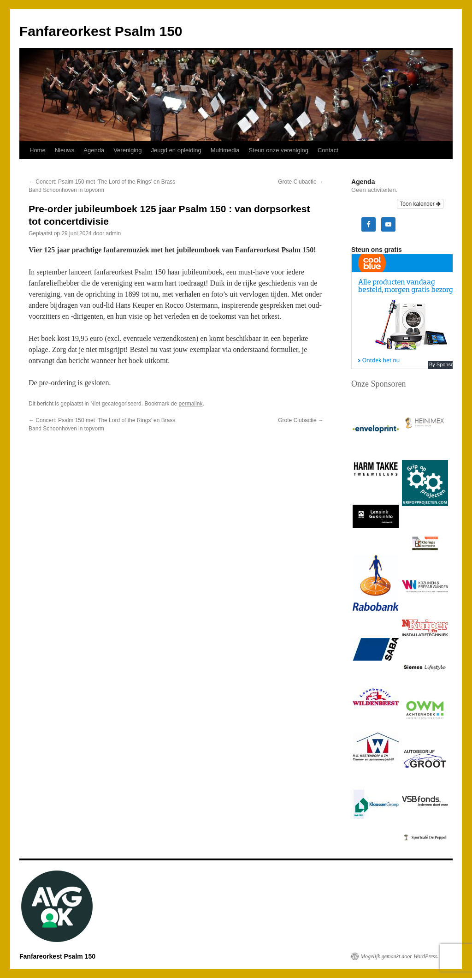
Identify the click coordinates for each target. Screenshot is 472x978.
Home (38, 150)
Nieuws (65, 150)
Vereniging (127, 150)
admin (113, 233)
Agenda (93, 150)
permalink (191, 403)
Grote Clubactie (301, 182)
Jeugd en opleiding (176, 150)
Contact (328, 150)
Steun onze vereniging (278, 150)
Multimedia (225, 150)
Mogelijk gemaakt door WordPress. (399, 956)
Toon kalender (420, 204)
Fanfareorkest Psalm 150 (101, 31)
